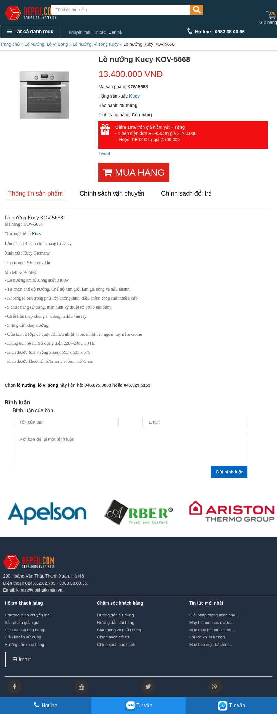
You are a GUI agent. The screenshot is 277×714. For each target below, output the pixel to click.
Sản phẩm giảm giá (22, 622)
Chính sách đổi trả (113, 637)
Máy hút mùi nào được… (211, 622)
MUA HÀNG (134, 172)
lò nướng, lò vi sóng (37, 385)
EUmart (21, 659)
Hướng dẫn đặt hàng (115, 622)
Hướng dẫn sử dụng (115, 615)
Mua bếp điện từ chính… (211, 644)
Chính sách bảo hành (116, 644)
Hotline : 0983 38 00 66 (220, 31)
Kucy (134, 96)
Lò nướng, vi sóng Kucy (96, 44)
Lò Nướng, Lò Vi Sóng (46, 44)
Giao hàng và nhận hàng (119, 630)
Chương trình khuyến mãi (28, 615)
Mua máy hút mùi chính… (212, 630)
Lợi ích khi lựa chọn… (209, 637)
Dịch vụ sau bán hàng (24, 630)
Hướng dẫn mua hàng (24, 644)
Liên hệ (115, 32)
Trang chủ (10, 44)
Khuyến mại (79, 32)
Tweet (104, 153)
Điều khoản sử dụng (23, 637)
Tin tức (99, 32)
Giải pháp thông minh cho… (214, 615)
